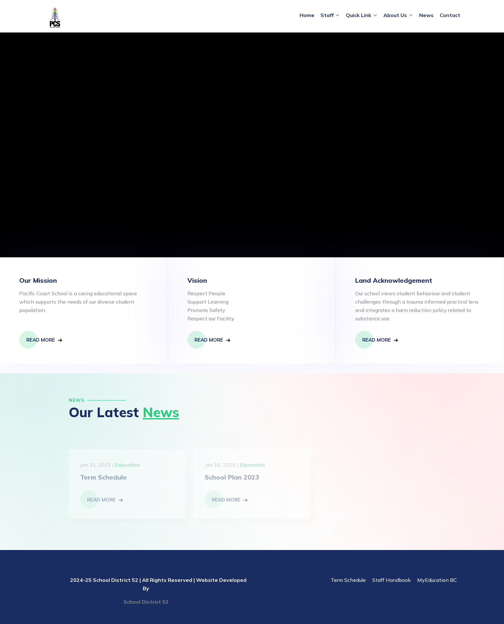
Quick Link (358, 15)
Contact (450, 15)
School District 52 (146, 602)
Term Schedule (348, 580)
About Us (395, 15)
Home (307, 15)
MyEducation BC (437, 580)
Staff (327, 15)
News (426, 15)
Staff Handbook (391, 580)
